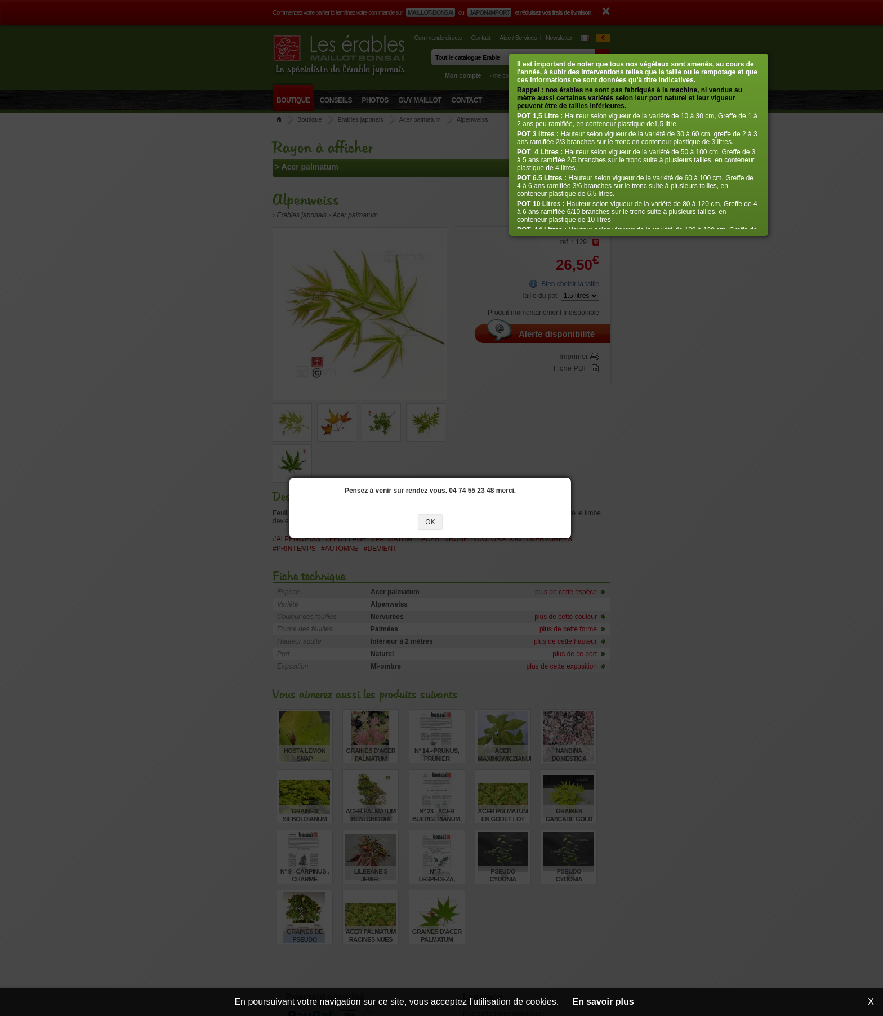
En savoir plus (603, 1001)
